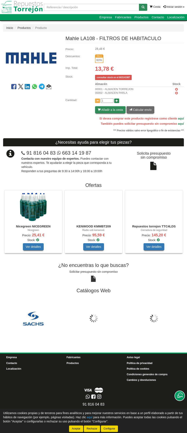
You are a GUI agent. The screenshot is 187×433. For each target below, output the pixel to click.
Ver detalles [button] (33, 246)
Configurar (109, 428)
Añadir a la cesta (110, 109)
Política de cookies (138, 368)
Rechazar (92, 428)
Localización (176, 17)
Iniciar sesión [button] (173, 6)
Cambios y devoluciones (141, 380)
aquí (181, 118)
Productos (141, 17)
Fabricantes (123, 17)
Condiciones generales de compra (147, 374)
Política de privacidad (139, 363)
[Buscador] (91, 7)
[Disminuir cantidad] (97, 101)
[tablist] (93, 223)
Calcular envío (140, 109)
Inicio (9, 28)
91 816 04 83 (41, 153)
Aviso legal (133, 357)
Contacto (158, 17)
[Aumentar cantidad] (116, 101)
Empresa (105, 17)
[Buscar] (143, 7)
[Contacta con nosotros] (180, 396)
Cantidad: (71, 100)
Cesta (155, 6)
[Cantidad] (107, 100)
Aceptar (76, 428)
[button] (48, 87)
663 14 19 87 (74, 153)
